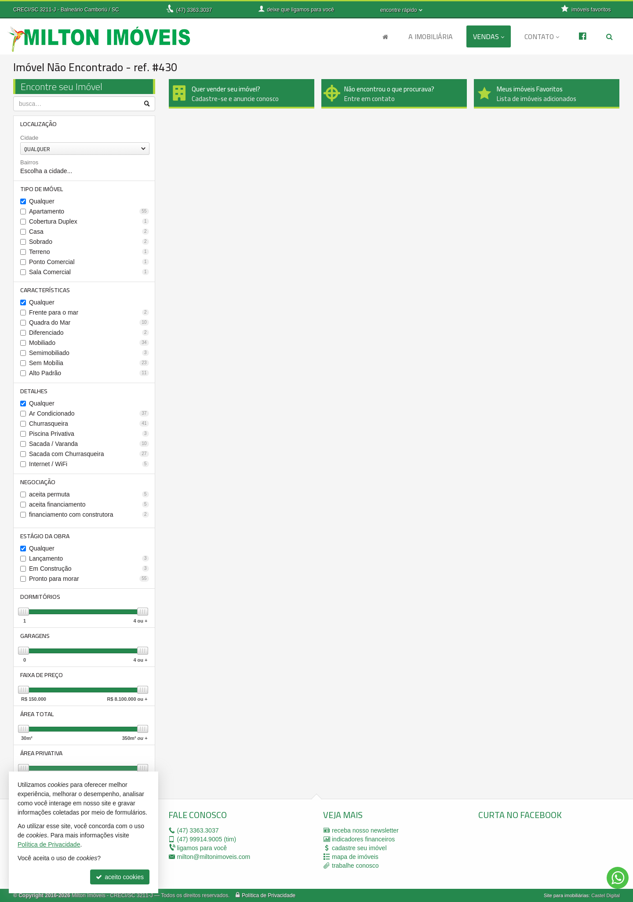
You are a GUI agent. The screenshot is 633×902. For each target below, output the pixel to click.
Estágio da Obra (44, 536)
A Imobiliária (430, 36)
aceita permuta (89, 494)
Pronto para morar (89, 578)
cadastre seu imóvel (359, 847)
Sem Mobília (89, 362)
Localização (38, 124)
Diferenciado (89, 332)
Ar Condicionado (89, 413)
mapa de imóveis (355, 856)
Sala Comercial (89, 271)
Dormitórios (40, 596)
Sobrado (89, 241)
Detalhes (33, 391)
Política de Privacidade (268, 895)
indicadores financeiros (363, 839)
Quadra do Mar (89, 322)
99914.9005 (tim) (206, 839)
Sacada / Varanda (89, 443)
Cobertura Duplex (89, 221)
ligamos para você (202, 847)
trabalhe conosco (355, 865)
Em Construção (89, 568)
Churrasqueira (89, 423)
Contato (541, 36)
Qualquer (42, 201)
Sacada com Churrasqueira (89, 453)
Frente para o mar (89, 312)
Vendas (488, 36)
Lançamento (89, 558)
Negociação (37, 482)
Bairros (29, 162)
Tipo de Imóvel (41, 189)
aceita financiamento (89, 504)
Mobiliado (89, 342)
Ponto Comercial (89, 261)
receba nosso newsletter (365, 830)
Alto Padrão (89, 373)
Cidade (29, 137)
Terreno (89, 251)
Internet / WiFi (89, 463)
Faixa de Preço (41, 675)
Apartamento (89, 211)
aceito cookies (120, 876)
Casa (89, 231)
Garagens (35, 635)
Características (45, 290)
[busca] (609, 36)
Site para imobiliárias (566, 895)
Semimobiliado (89, 352)
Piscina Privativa (89, 433)
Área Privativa (41, 753)
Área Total (37, 714)
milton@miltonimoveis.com (214, 856)
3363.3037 (194, 10)
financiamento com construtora (89, 514)
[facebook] (544, 852)
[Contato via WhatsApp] (618, 878)
